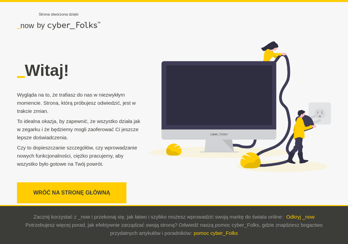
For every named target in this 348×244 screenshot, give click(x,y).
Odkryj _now (300, 217)
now (25, 25)
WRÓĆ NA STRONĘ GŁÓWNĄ (71, 193)
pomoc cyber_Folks (216, 233)
